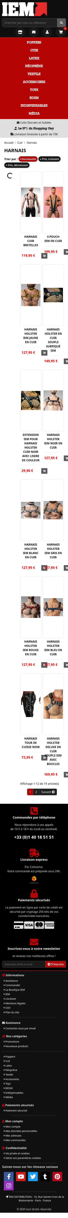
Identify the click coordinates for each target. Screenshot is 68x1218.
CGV (7, 1007)
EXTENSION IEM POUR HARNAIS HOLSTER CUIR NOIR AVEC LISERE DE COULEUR (31, 447)
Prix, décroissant (17, 165)
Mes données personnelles (20, 1131)
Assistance (11, 980)
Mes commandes (15, 1140)
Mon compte (12, 1126)
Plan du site (11, 1012)
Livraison (10, 998)
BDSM (34, 98)
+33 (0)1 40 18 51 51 (34, 837)
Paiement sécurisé (15, 1110)
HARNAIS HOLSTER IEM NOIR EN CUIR (53, 441)
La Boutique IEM (14, 989)
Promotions (11, 1041)
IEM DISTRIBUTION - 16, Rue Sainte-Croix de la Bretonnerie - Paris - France (35, 1198)
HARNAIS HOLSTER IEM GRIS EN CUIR (53, 551)
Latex (34, 58)
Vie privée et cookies (17, 1153)
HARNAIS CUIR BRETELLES (30, 241)
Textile (34, 74)
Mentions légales (14, 1003)
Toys (34, 90)
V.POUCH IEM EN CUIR (53, 239)
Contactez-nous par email (20, 1028)
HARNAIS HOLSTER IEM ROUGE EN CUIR (31, 648)
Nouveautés (28, 159)
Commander (12, 985)
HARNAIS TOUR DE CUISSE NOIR (31, 743)
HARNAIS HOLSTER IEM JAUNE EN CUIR (30, 335)
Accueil (9, 143)
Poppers (34, 42)
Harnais (32, 143)
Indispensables (34, 105)
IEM (7, 994)
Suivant (48, 792)
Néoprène (34, 66)
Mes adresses (12, 1135)
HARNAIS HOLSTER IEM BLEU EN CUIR (53, 648)
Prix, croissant (49, 159)
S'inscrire (56, 964)
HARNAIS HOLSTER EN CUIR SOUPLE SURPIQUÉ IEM (53, 340)
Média (34, 113)
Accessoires (34, 82)
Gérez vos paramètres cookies (22, 1158)
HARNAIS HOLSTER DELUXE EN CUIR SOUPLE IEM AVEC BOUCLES (53, 751)
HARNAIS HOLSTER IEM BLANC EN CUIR (30, 551)
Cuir (34, 50)
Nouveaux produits (16, 1046)
